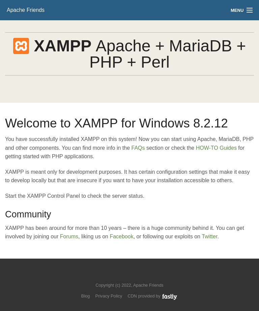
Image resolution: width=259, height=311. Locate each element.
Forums (69, 236)
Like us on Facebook (134, 275)
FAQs (138, 148)
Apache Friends (26, 10)
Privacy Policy (108, 295)
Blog (85, 295)
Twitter (209, 236)
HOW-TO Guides (216, 148)
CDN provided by (152, 295)
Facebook (121, 236)
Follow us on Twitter (123, 275)
